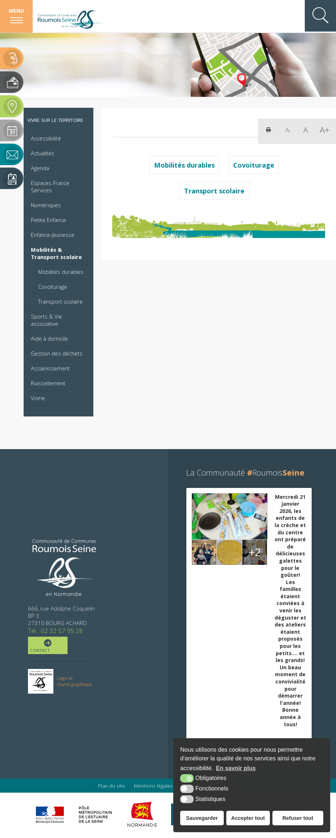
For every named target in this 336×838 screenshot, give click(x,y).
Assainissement (50, 368)
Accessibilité (46, 138)
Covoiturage (52, 286)
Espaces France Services (50, 186)
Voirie (38, 398)
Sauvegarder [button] (202, 818)
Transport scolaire (60, 301)
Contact (47, 646)
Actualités (42, 153)
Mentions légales (153, 785)
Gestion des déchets (56, 353)
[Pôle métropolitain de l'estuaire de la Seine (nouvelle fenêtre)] (96, 814)
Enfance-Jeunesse (52, 234)
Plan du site (111, 785)
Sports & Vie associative (46, 320)
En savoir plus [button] (236, 768)
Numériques (46, 205)
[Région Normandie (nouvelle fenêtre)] (143, 814)
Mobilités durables (61, 271)
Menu (16, 10)
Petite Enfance (48, 219)
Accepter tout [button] (248, 818)
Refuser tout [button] (297, 818)
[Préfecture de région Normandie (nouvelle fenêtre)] (49, 814)
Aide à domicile (49, 338)
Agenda (40, 168)
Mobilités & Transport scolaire (56, 253)
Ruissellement (48, 383)
